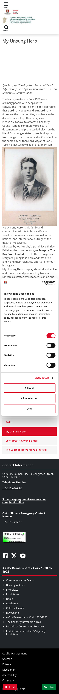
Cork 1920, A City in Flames (22, 440)
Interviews (12, 589)
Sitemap (7, 659)
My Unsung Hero (16, 431)
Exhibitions (12, 594)
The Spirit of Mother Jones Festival (26, 450)
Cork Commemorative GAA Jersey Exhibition (26, 632)
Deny (29, 408)
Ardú (8, 422)
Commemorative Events (20, 580)
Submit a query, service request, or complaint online (24, 500)
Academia (12, 603)
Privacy (6, 664)
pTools (21, 689)
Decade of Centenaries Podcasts (25, 626)
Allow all (29, 388)
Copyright (8, 680)
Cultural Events (15, 608)
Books (9, 599)
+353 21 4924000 (12, 488)
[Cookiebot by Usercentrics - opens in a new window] (42, 283)
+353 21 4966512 (12, 522)
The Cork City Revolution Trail (23, 622)
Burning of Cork (15, 585)
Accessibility (9, 675)
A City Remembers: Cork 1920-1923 (26, 617)
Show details (42, 377)
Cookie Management (14, 653)
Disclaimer (8, 669)
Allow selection (29, 398)
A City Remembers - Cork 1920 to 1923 (27, 570)
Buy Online (12, 612)
